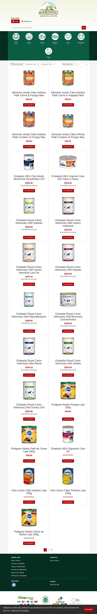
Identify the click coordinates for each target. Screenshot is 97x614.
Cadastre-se (26, 21)
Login (15, 21)
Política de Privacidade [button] (20, 611)
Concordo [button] (88, 609)
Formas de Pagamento (19, 569)
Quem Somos (15, 560)
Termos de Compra (17, 572)
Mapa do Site (54, 584)
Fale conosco (54, 560)
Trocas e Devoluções (18, 566)
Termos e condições (18, 563)
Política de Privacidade (19, 575)
